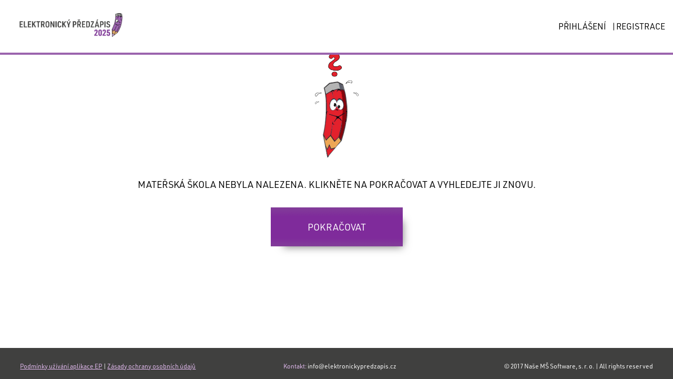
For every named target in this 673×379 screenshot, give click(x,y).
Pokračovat (337, 227)
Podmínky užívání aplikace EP (61, 366)
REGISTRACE (640, 26)
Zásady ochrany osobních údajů (151, 366)
